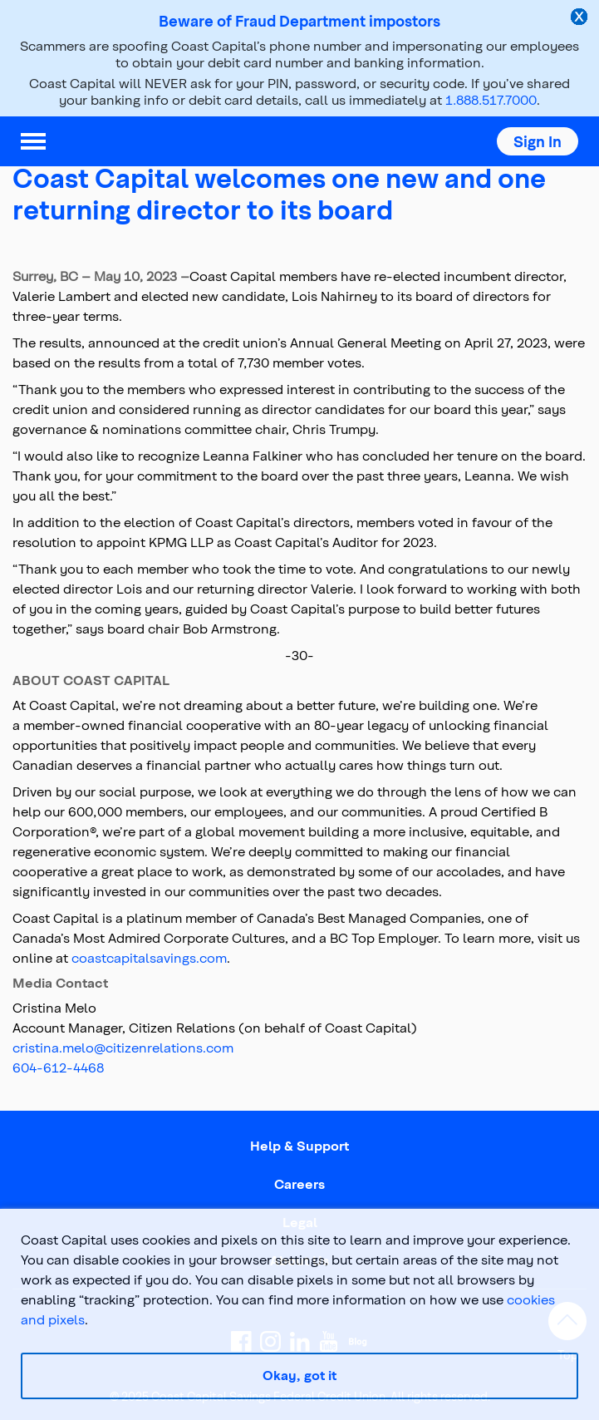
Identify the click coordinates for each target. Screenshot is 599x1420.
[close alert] (581, 18)
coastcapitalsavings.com (149, 957)
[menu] (33, 141)
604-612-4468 (58, 1067)
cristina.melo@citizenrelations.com (122, 1047)
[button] (537, 141)
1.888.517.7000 (491, 99)
